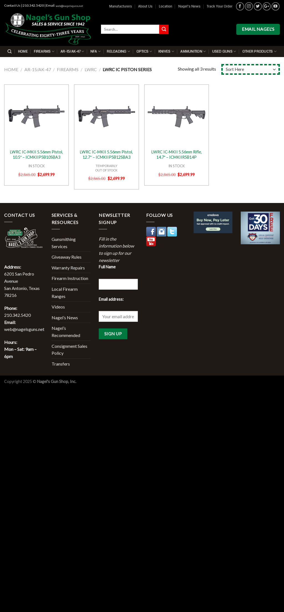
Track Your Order (219, 6)
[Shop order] (250, 69)
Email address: (111, 299)
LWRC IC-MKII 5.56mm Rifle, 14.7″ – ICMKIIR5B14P (176, 155)
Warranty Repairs (68, 267)
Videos (58, 306)
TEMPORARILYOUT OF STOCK (106, 168)
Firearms (44, 51)
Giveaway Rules (67, 256)
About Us (145, 6)
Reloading (118, 51)
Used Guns (224, 51)
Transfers (61, 363)
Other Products (259, 51)
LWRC (91, 69)
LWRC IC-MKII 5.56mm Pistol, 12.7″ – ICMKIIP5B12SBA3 (106, 155)
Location (165, 6)
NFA (95, 51)
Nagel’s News (189, 6)
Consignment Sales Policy (69, 349)
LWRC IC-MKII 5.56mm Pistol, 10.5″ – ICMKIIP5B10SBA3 (36, 155)
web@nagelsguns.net (69, 6)
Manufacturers (120, 6)
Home (23, 51)
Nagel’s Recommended (66, 331)
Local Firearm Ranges (65, 292)
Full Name (107, 266)
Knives (166, 51)
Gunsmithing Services (64, 242)
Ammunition (193, 51)
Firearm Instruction (70, 278)
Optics (144, 51)
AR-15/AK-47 (72, 51)
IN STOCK (36, 166)
